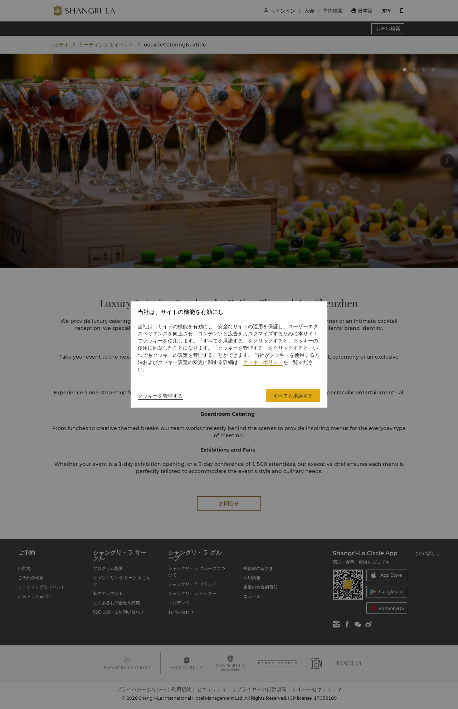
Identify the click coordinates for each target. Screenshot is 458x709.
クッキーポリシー (263, 362)
